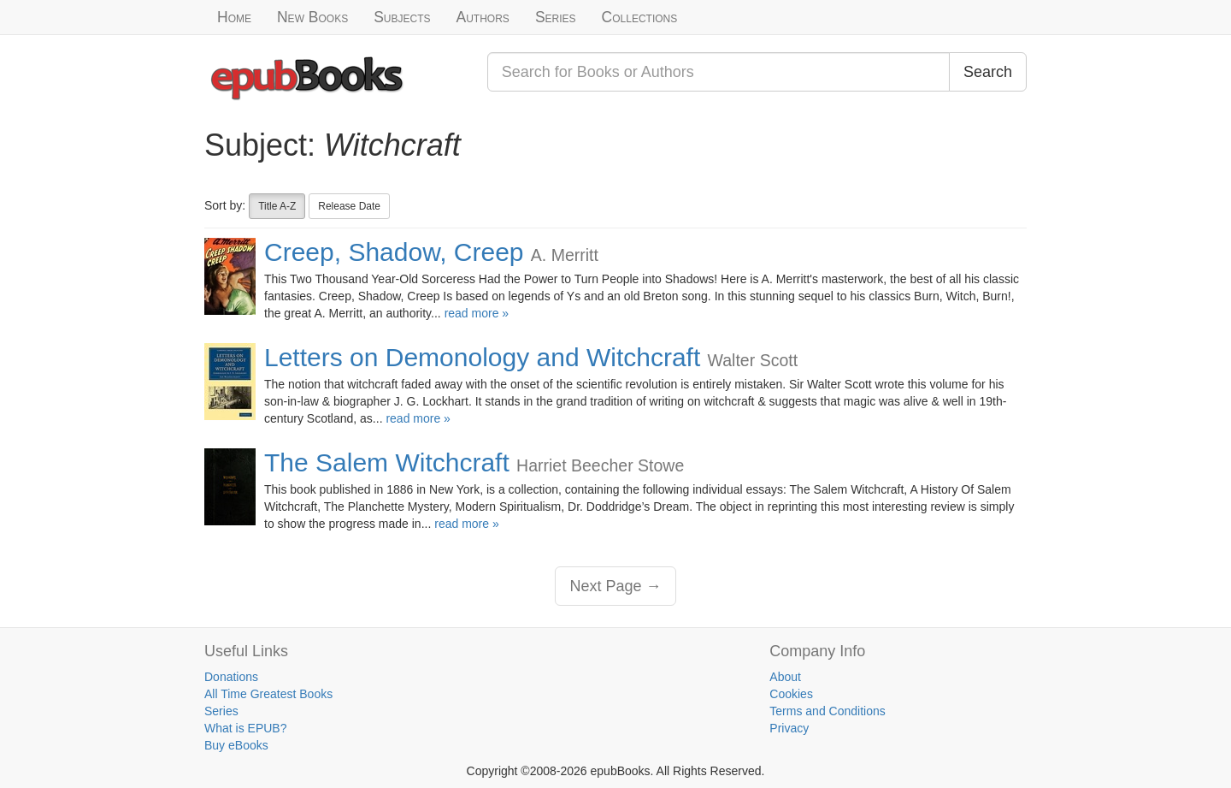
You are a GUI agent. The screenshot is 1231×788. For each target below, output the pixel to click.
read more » (477, 313)
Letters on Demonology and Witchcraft (482, 357)
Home (234, 17)
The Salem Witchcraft (386, 462)
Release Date (349, 206)
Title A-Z (277, 206)
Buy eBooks (236, 745)
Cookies (791, 694)
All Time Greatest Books (268, 694)
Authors (482, 17)
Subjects (402, 17)
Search (987, 71)
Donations (231, 677)
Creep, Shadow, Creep (394, 252)
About (785, 677)
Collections (640, 17)
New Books (312, 17)
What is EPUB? (245, 728)
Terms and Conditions (827, 711)
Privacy (789, 728)
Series (555, 17)
